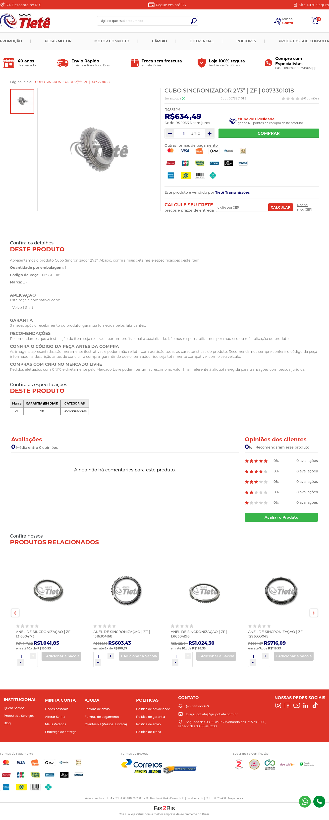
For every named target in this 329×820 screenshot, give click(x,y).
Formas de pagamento (102, 717)
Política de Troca (148, 732)
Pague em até (171, 5)
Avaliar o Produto (281, 517)
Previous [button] (15, 613)
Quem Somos (14, 708)
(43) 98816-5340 (305, 802)
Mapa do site (236, 798)
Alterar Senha (55, 717)
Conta (287, 23)
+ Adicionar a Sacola (61, 656)
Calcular (280, 207)
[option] (22, 101)
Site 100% (314, 5)
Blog (7, 723)
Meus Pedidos (55, 724)
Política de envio (148, 724)
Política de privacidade (153, 709)
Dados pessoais (56, 709)
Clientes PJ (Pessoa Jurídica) (106, 724)
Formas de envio (97, 709)
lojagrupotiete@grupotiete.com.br (212, 714)
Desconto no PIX (23, 5)
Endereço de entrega (60, 732)
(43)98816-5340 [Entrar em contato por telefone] (319, 802)
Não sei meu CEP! (304, 207)
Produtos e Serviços (19, 716)
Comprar (269, 133)
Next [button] (314, 613)
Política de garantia (150, 717)
